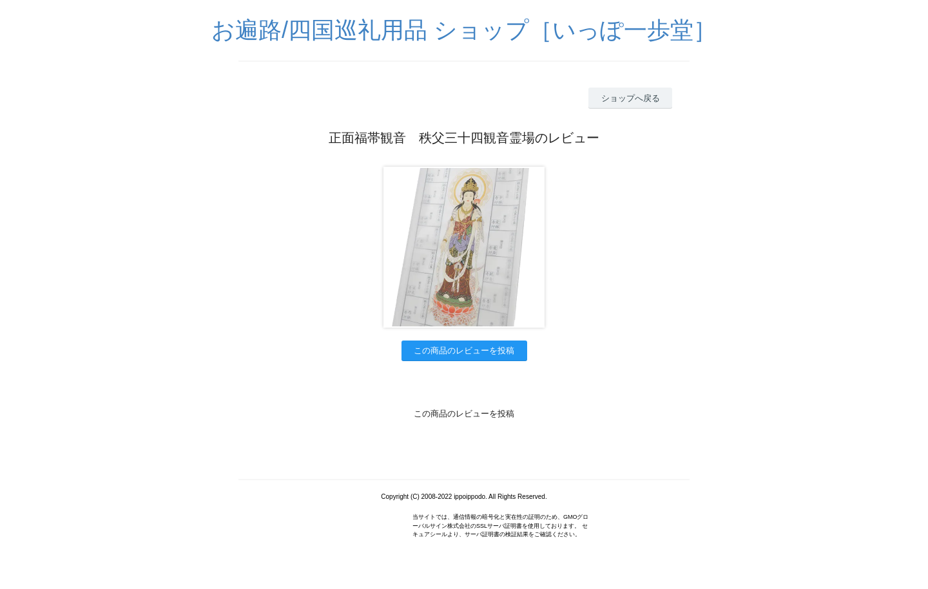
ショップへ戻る (630, 98)
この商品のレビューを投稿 (464, 350)
